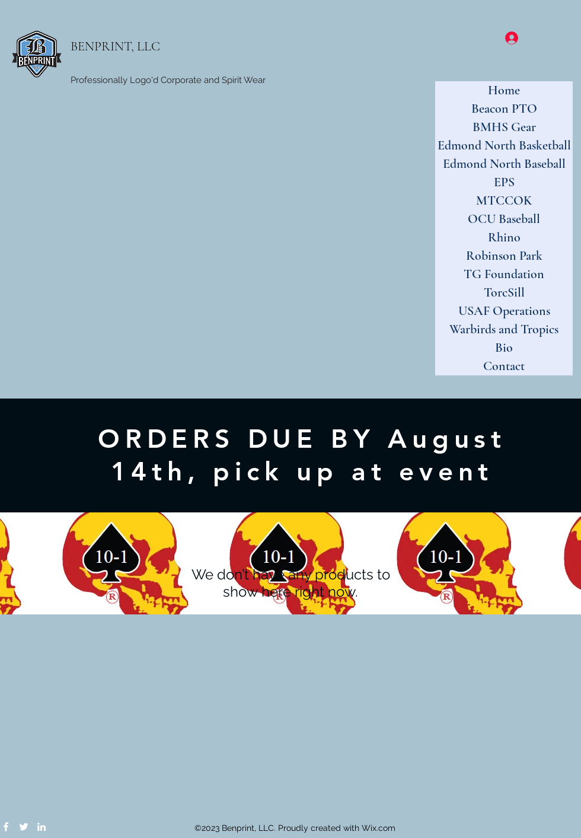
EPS (504, 182)
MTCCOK (504, 200)
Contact (504, 366)
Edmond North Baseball (504, 163)
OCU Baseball (504, 219)
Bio (504, 347)
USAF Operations (504, 310)
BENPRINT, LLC (115, 46)
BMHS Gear (504, 127)
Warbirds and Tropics (503, 329)
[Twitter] (24, 827)
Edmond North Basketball (504, 145)
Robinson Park (504, 255)
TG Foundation (504, 274)
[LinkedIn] (41, 827)
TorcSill (504, 292)
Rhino (504, 237)
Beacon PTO (504, 108)
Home (504, 90)
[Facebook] (6, 827)
